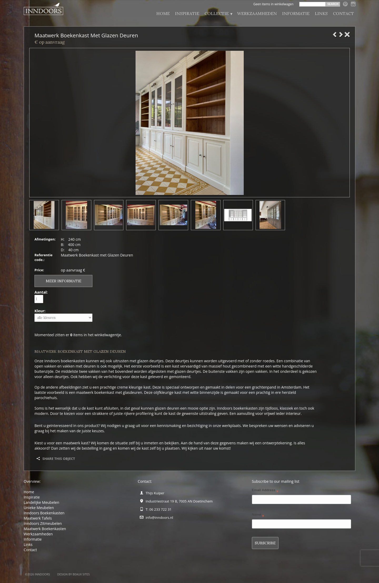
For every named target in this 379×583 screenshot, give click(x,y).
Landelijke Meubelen (41, 502)
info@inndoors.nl (159, 517)
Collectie (218, 13)
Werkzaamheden (257, 13)
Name (258, 515)
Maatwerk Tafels (38, 518)
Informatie (296, 13)
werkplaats (231, 425)
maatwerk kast (75, 442)
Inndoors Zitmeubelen (43, 523)
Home (163, 13)
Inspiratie (187, 13)
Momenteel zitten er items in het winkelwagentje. (78, 334)
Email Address (265, 491)
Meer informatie (63, 281)
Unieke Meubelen (39, 507)
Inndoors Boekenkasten (44, 512)
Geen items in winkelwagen (273, 4)
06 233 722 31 (160, 509)
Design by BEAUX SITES (73, 574)
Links (321, 13)
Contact (343, 13)
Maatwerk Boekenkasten (45, 528)
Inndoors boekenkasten (64, 360)
